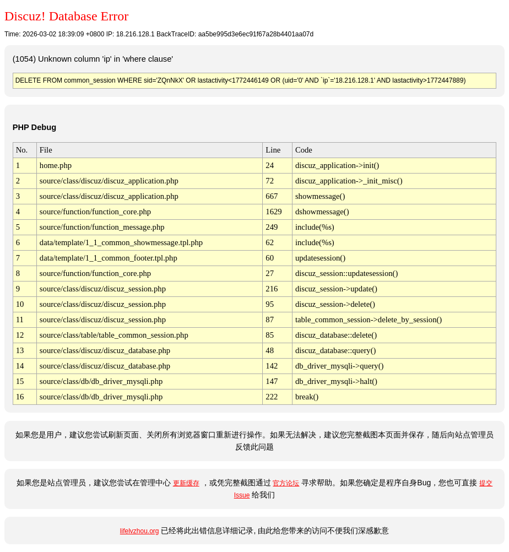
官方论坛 (286, 483)
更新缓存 (186, 483)
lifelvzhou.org (139, 531)
